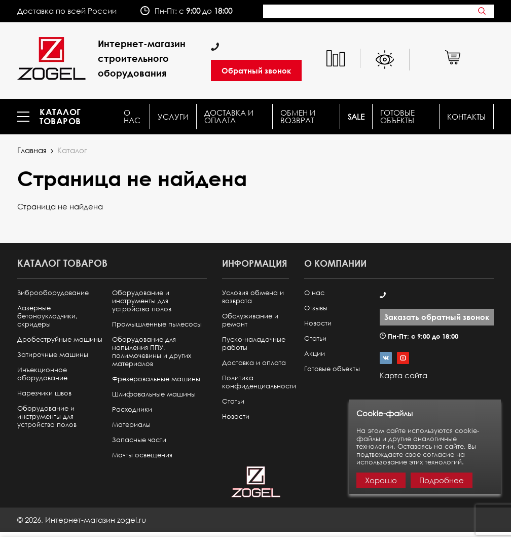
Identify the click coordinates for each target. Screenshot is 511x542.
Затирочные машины (52, 354)
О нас (132, 116)
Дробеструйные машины (59, 339)
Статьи (233, 401)
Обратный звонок (256, 70)
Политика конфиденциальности (259, 382)
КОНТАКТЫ (466, 117)
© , (81, 520)
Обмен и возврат (297, 116)
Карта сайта (403, 375)
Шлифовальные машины (154, 394)
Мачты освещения (142, 455)
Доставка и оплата (228, 116)
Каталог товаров (60, 116)
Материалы (131, 424)
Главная (32, 150)
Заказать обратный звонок (436, 316)
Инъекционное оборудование (42, 374)
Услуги (173, 117)
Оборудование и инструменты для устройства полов (47, 416)
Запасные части (139, 440)
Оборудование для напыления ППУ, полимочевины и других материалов (151, 351)
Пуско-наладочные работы (253, 343)
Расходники (132, 409)
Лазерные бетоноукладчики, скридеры (47, 316)
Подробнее (441, 480)
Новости (235, 416)
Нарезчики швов (44, 393)
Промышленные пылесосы (157, 324)
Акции (314, 353)
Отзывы (315, 308)
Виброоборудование (53, 292)
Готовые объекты (397, 116)
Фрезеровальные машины (156, 379)
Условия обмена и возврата (253, 296)
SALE (356, 117)
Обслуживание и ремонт (250, 320)
